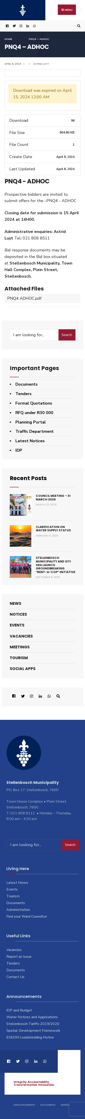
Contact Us (15, 976)
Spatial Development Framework (33, 1030)
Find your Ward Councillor (26, 916)
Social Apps (23, 668)
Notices (18, 614)
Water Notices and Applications (32, 1017)
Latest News (17, 882)
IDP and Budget (19, 1010)
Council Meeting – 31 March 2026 (53, 498)
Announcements (24, 1105)
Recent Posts (28, 478)
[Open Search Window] (78, 26)
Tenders (23, 393)
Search (67, 335)
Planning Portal (30, 422)
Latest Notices (30, 441)
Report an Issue (19, 956)
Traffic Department (34, 431)
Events (17, 625)
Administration (18, 909)
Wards (65, 1105)
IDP (18, 450)
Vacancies (21, 636)
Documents (26, 384)
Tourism (19, 658)
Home (8, 39)
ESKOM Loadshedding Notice (30, 1037)
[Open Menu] (80, 10)
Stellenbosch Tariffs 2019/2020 (32, 1023)
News (15, 603)
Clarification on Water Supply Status (53, 529)
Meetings (20, 647)
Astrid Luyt (41, 64)
